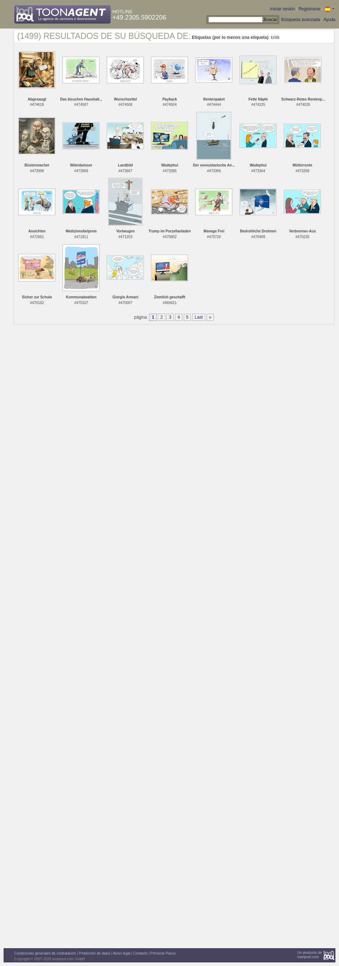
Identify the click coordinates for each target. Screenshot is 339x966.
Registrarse (309, 8)
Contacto (140, 953)
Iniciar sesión (282, 8)
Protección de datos (94, 953)
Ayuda (329, 19)
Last (199, 317)
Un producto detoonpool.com (310, 955)
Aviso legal (121, 953)
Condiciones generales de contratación (45, 953)
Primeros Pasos (163, 953)
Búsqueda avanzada (300, 19)
